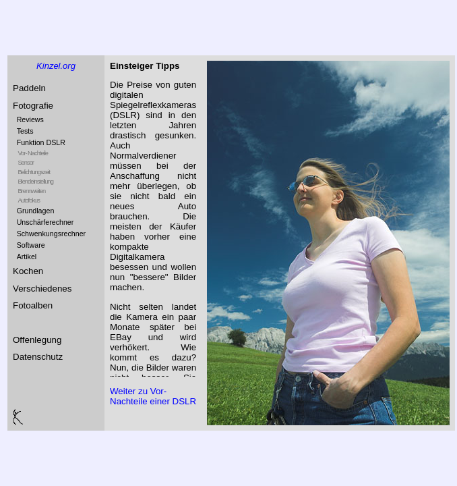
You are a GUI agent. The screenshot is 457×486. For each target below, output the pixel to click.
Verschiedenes (42, 289)
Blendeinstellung (35, 181)
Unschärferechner (45, 222)
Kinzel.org (55, 66)
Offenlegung (37, 340)
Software (31, 245)
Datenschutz (38, 357)
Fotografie (33, 106)
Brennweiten (31, 191)
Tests (25, 131)
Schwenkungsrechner (51, 234)
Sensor (26, 162)
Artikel (27, 256)
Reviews (30, 119)
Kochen (28, 271)
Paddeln (29, 88)
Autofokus (29, 200)
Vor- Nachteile (33, 153)
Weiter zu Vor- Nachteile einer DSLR (153, 396)
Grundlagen (36, 211)
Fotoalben (33, 305)
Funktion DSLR (41, 142)
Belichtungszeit (34, 172)
